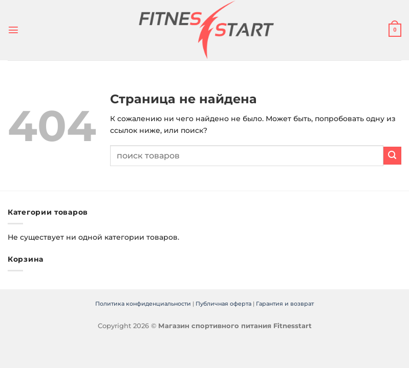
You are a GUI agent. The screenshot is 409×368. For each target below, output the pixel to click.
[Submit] (392, 156)
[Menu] (13, 30)
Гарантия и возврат (285, 304)
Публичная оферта (223, 304)
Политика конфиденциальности (143, 304)
